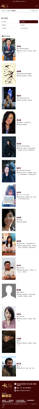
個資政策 (4, 400)
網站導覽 (17, 1)
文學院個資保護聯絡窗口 (21, 401)
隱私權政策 (11, 400)
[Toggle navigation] (36, 6)
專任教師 (4, 21)
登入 (3, 407)
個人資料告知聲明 (20, 400)
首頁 (14, 1)
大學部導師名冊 (24, 28)
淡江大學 (22, 1)
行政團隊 (4, 28)
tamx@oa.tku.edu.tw (25, 390)
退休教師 (23, 25)
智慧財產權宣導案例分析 (7, 401)
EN (25, 1)
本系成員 (8, 10)
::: (1, 15)
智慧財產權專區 (30, 400)
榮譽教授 (4, 25)
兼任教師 (23, 21)
